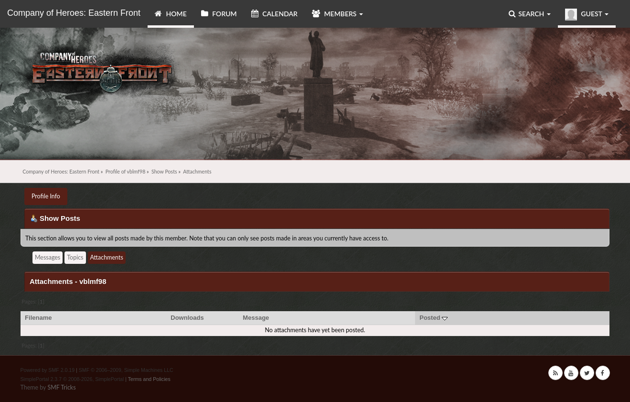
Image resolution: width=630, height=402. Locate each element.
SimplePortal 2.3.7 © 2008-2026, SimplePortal (72, 379)
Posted (433, 317)
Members (337, 14)
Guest (587, 15)
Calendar (274, 14)
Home (171, 14)
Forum (219, 14)
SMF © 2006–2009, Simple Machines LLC (126, 370)
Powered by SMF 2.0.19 (47, 370)
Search (530, 14)
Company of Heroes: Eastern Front (73, 13)
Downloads (187, 317)
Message (256, 317)
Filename (38, 317)
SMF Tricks (61, 387)
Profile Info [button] (46, 196)
